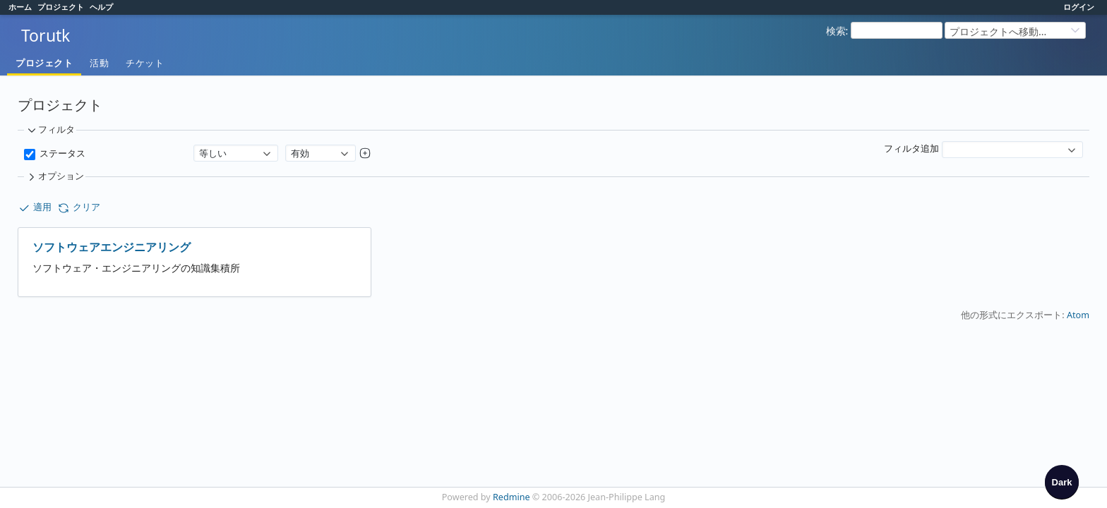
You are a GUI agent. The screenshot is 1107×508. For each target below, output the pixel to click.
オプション (54, 176)
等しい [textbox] (213, 153)
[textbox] (1005, 142)
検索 (836, 30)
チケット (145, 62)
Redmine (511, 497)
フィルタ (50, 129)
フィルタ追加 (911, 149)
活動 (99, 62)
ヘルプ (101, 6)
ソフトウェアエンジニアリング (111, 247)
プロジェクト (60, 6)
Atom (1078, 315)
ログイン (1078, 6)
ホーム (20, 6)
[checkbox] (1062, 482)
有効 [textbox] (300, 153)
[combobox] (235, 153)
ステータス (61, 153)
